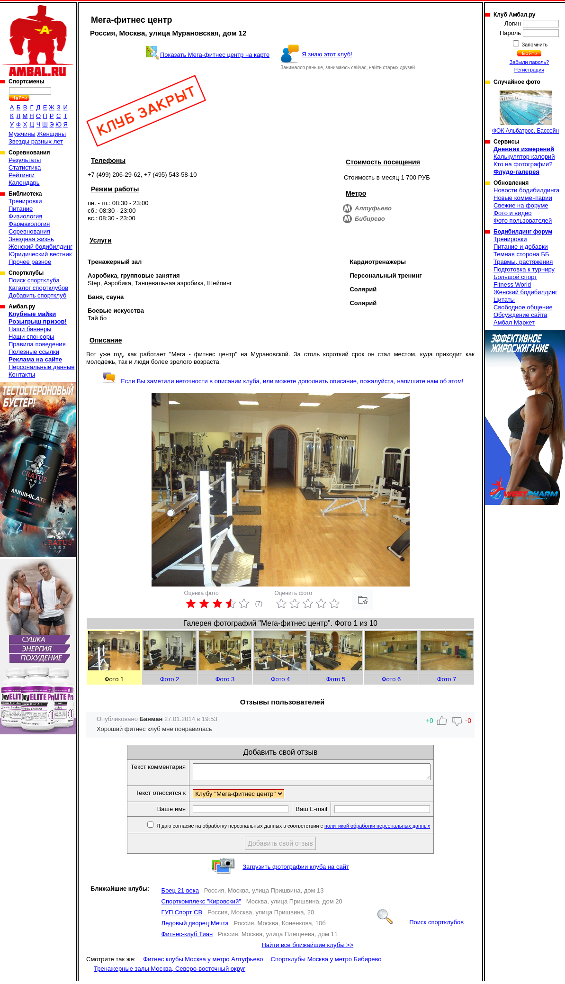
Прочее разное (30, 261)
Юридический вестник (40, 254)
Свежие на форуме (520, 205)
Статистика (25, 167)
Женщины (51, 133)
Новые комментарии (522, 197)
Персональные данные (42, 366)
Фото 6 (391, 679)
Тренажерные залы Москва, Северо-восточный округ (169, 971)
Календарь (24, 182)
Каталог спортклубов (38, 287)
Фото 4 (280, 679)
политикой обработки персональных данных (391, 828)
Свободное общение (523, 307)
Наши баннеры (30, 329)
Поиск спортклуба (34, 280)
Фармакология (29, 223)
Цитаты (504, 299)
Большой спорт (515, 276)
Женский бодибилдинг (40, 246)
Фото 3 (225, 679)
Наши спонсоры (31, 336)
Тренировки (25, 201)
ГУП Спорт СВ (181, 915)
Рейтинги (22, 175)
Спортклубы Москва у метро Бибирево (326, 962)
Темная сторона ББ (521, 254)
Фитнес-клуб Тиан (187, 936)
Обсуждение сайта (520, 314)
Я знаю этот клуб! (327, 54)
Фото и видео (512, 213)
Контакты (22, 374)
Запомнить (534, 44)
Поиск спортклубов (420, 925)
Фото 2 (169, 679)
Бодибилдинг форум (522, 231)
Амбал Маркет (514, 322)
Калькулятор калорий (524, 156)
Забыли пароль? (529, 62)
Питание (21, 208)
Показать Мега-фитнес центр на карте (214, 54)
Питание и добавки (520, 246)
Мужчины (22, 133)
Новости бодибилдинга (526, 190)
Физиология (25, 216)
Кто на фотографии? (523, 164)
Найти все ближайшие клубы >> (307, 947)
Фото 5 (336, 679)
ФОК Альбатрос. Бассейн (525, 112)
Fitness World (512, 284)
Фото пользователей (522, 220)
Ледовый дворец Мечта (195, 926)
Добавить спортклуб (37, 295)
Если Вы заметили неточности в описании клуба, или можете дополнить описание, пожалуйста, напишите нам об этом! (282, 381)
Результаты (25, 159)
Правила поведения (37, 344)
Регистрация (529, 69)
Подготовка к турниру (524, 269)
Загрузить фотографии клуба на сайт (295, 869)
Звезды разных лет (36, 141)
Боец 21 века (180, 893)
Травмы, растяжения (523, 261)
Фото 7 (447, 679)
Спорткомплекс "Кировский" (201, 904)
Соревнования (29, 231)
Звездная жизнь (31, 239)
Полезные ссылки (34, 351)
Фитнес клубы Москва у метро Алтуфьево (203, 962)
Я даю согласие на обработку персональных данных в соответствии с (306, 828)
